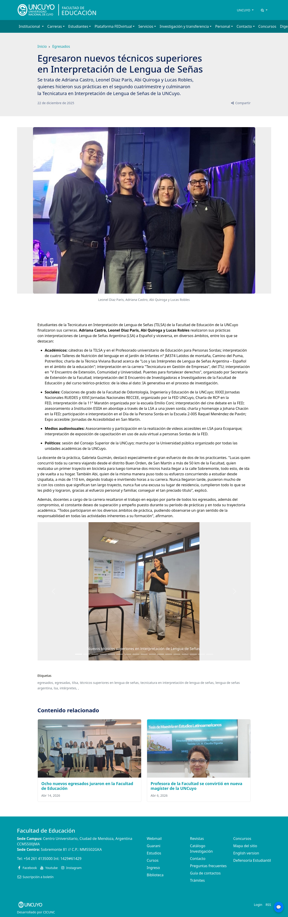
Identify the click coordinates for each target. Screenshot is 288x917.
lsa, (56, 688)
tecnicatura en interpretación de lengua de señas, (177, 682)
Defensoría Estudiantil (252, 860)
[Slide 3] (103, 654)
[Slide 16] (209, 654)
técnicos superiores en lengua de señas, (110, 682)
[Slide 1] (86, 654)
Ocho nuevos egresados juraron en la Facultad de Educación (87, 786)
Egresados (61, 46)
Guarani (154, 845)
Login (258, 904)
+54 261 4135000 (38, 858)
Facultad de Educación (46, 830)
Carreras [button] (54, 26)
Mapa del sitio (245, 845)
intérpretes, (68, 688)
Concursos (267, 26)
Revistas (197, 838)
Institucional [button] (30, 26)
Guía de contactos (205, 873)
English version (246, 853)
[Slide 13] (185, 654)
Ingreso (153, 867)
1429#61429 (71, 858)
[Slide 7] (136, 654)
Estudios (154, 853)
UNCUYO (244, 10)
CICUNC (49, 912)
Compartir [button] (240, 103)
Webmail (154, 838)
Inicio (42, 46)
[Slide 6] (127, 654)
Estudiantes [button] (78, 26)
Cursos (153, 860)
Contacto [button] (244, 26)
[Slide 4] (111, 654)
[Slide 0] (78, 654)
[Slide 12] (176, 654)
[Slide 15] (201, 654)
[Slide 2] (95, 654)
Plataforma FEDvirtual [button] (113, 26)
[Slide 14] (193, 654)
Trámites (197, 880)
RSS (268, 904)
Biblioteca (155, 874)
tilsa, (75, 682)
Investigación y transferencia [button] (184, 26)
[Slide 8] (144, 654)
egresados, (46, 682)
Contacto (198, 858)
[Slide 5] (119, 654)
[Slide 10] (160, 654)
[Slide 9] (152, 654)
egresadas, (63, 682)
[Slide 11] (168, 654)
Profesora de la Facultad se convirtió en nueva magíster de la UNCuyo (196, 786)
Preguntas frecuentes (208, 865)
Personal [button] (222, 26)
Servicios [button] (145, 26)
